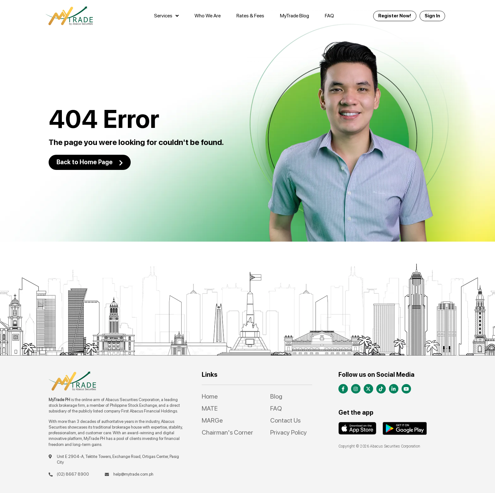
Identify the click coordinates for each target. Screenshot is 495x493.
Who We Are (207, 16)
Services (166, 15)
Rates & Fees (250, 16)
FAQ (329, 16)
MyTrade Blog (294, 16)
